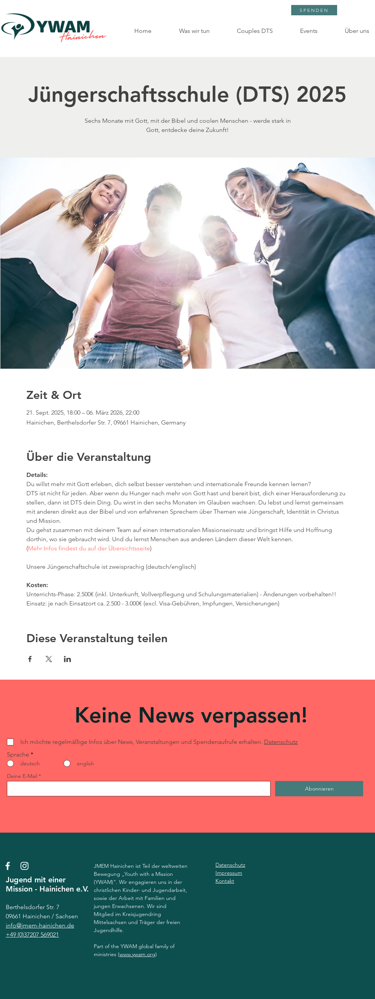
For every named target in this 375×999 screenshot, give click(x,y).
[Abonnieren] (319, 788)
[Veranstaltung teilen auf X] (48, 659)
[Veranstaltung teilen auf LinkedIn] (67, 659)
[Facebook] (7, 866)
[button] (186, 31)
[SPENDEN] (314, 10)
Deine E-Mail (22, 776)
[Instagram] (24, 866)
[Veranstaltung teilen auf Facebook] (30, 659)
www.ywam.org (137, 954)
